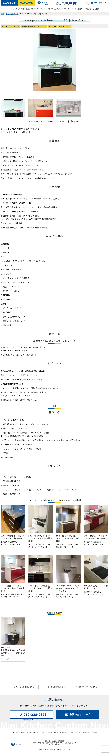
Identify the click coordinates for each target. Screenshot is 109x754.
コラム (43, 9)
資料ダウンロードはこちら (87, 687)
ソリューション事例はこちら (24, 687)
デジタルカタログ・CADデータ (58, 9)
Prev (3, 60)
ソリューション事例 (17, 9)
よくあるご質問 (77, 9)
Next (105, 60)
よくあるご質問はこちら (56, 687)
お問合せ (88, 9)
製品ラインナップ (32, 9)
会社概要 (96, 9)
